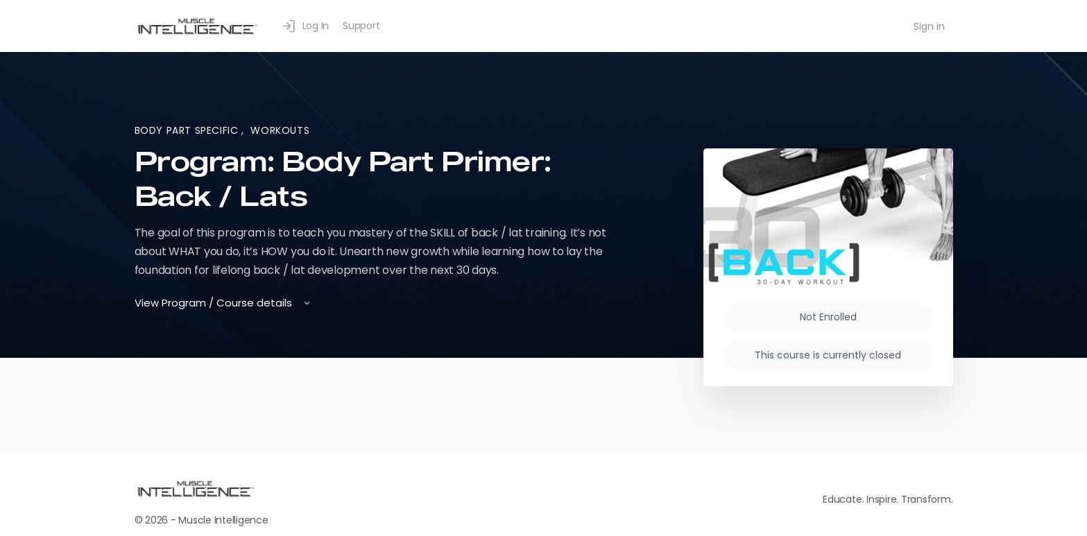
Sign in (929, 26)
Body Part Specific (188, 130)
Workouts (279, 130)
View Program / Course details (223, 302)
